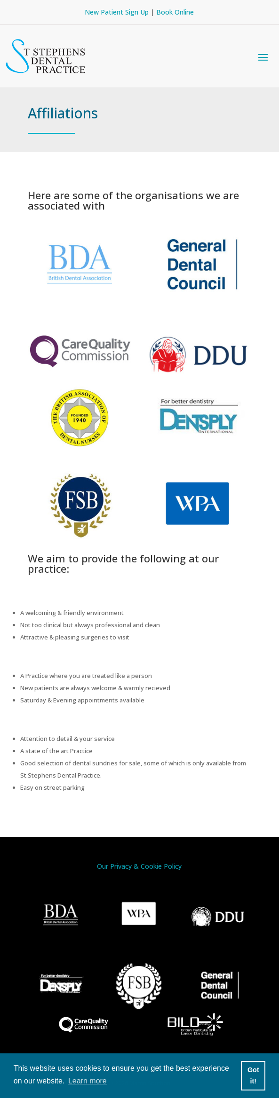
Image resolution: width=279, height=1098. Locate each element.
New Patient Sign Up (117, 12)
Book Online (175, 12)
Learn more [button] (87, 1081)
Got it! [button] (253, 1075)
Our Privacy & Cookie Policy (139, 866)
